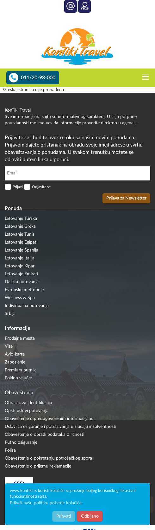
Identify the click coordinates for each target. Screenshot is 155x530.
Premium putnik (20, 370)
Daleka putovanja (22, 282)
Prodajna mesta (20, 338)
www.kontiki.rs (23, 491)
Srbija (10, 313)
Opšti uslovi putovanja (26, 411)
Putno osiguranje (21, 442)
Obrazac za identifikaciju (28, 403)
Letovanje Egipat (20, 242)
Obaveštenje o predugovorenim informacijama (50, 418)
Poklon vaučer (18, 378)
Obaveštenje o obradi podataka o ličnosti (44, 434)
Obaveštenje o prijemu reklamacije (38, 466)
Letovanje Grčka (20, 226)
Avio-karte (15, 354)
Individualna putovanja (27, 306)
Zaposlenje (15, 362)
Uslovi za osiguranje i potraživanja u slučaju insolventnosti (60, 426)
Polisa (10, 450)
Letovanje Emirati (21, 274)
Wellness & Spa (20, 298)
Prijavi (18, 187)
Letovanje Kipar (19, 266)
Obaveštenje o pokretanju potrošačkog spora (48, 458)
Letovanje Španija (21, 250)
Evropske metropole (24, 290)
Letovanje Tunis (19, 234)
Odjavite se (41, 187)
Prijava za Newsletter (126, 198)
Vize (9, 346)
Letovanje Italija (19, 258)
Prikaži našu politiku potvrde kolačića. (46, 503)
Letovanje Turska (21, 218)
